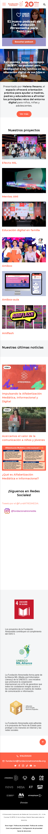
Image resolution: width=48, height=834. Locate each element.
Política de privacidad (21, 825)
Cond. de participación (14, 828)
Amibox (7, 265)
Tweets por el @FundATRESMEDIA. (20, 503)
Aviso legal (9, 825)
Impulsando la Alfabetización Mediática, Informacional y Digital (22, 397)
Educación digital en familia (21, 230)
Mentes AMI (10, 196)
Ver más (24, 114)
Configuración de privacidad (32, 828)
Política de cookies (36, 825)
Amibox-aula (10, 299)
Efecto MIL (9, 162)
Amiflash (8, 333)
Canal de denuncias (24, 831)
